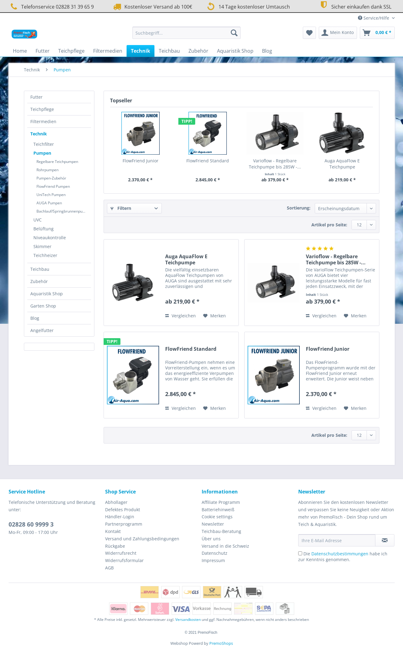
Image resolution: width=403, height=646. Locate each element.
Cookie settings (217, 516)
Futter (36, 97)
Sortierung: (298, 208)
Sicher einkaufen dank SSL (355, 6)
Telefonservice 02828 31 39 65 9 (51, 6)
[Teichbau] (169, 51)
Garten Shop (43, 306)
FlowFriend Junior (140, 161)
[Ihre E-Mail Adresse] (336, 540)
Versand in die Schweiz (225, 546)
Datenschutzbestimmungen (339, 554)
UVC (37, 220)
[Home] (20, 51)
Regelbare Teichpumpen (57, 161)
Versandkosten (188, 619)
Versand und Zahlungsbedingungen (142, 539)
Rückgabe (115, 546)
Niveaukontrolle (49, 237)
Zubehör (39, 281)
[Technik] (140, 51)
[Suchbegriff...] (186, 33)
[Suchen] (234, 33)
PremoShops (221, 643)
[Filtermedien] (108, 51)
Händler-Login (119, 516)
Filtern (120, 208)
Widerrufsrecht (120, 553)
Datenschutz (214, 553)
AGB (109, 568)
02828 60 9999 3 (31, 524)
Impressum (213, 560)
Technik (38, 134)
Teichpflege (42, 109)
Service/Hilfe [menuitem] (374, 18)
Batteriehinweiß (218, 509)
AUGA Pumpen (49, 203)
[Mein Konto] (338, 33)
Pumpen (42, 153)
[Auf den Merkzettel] (214, 315)
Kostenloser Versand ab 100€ (152, 6)
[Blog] (267, 51)
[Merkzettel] (309, 33)
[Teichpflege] (71, 51)
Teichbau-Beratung (221, 531)
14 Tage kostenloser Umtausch (247, 6)
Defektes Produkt (122, 509)
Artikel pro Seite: (329, 225)
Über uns (211, 539)
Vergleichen (180, 316)
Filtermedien (43, 121)
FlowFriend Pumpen (53, 186)
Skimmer (42, 246)
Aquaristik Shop (46, 294)
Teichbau (39, 269)
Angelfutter (42, 330)
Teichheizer (45, 255)
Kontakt (113, 531)
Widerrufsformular (124, 560)
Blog (34, 318)
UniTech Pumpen (51, 194)
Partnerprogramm (123, 524)
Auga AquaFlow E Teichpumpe (342, 164)
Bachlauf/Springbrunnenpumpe (63, 211)
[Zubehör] (198, 51)
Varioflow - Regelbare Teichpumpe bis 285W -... (275, 164)
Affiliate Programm (221, 502)
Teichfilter (43, 144)
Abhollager (116, 502)
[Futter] (42, 51)
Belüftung (43, 229)
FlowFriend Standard (207, 161)
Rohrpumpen (47, 169)
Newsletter (213, 524)
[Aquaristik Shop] (235, 51)
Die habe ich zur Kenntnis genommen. (342, 556)
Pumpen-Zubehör (51, 178)
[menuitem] (186, 36)
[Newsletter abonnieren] (384, 540)
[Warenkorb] (377, 33)
